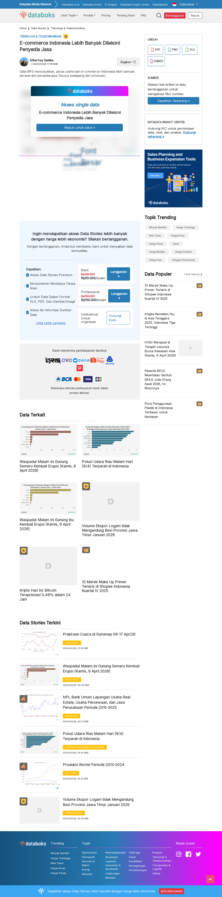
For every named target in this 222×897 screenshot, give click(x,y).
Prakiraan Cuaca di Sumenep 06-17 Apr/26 (99, 634)
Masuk (195, 15)
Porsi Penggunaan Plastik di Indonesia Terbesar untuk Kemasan (159, 410)
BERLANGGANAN (171, 891)
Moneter (110, 877)
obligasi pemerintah (183, 260)
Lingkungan (112, 873)
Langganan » (119, 274)
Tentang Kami (125, 15)
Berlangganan (175, 15)
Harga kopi (155, 260)
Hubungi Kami (115, 318)
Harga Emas (178, 235)
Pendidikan (135, 861)
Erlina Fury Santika (41, 60)
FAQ (143, 15)
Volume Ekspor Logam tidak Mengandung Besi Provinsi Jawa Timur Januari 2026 (98, 802)
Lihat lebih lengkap (51, 323)
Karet (176, 243)
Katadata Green (92, 4)
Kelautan (71, 773)
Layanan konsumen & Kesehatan (84, 747)
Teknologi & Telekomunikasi (68, 28)
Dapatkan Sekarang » (173, 101)
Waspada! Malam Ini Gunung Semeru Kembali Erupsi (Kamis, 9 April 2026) (101, 669)
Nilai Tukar (155, 235)
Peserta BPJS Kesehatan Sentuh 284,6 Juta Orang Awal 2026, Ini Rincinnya (158, 379)
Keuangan (71, 716)
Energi (86, 869)
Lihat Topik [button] (68, 15)
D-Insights (111, 4)
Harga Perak (156, 243)
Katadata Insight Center (134, 4)
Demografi (72, 642)
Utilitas (156, 873)
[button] (185, 4)
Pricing (106, 15)
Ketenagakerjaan (115, 852)
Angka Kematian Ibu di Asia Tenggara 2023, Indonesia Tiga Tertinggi (160, 320)
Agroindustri (89, 852)
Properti (157, 852)
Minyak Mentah (157, 227)
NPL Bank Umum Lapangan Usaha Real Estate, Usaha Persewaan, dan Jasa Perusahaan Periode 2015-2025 (96, 702)
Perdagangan (73, 813)
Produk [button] (88, 15)
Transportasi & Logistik (161, 867)
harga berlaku (157, 251)
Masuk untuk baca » (79, 127)
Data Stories (38, 28)
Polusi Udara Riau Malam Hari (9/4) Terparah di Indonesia (93, 736)
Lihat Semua (192, 274)
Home (23, 28)
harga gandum (183, 251)
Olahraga (134, 852)
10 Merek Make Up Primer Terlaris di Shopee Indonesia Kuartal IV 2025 (159, 292)
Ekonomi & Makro (88, 863)
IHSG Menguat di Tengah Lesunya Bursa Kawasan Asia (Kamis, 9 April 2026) (160, 348)
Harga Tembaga (185, 227)
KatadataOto (160, 4)
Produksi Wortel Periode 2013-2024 (93, 764)
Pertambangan (138, 870)
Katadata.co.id (70, 4)
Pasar (132, 857)
